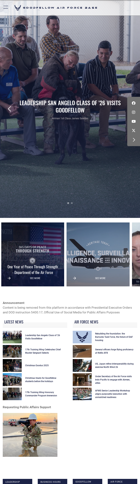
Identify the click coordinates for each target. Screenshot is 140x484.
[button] (6, 8)
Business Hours (50, 482)
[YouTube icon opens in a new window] (133, 121)
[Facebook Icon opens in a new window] (133, 103)
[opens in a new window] (133, 130)
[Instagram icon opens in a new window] (133, 112)
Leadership (12, 482)
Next (126, 109)
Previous (14, 109)
